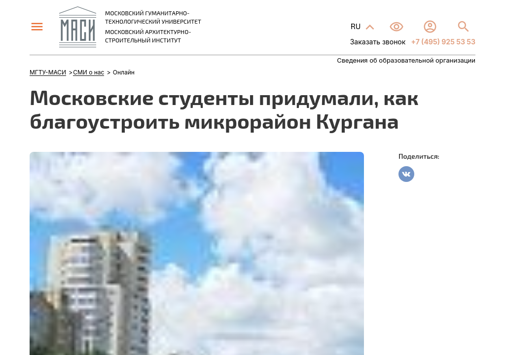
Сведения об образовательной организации (406, 60)
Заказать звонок (378, 41)
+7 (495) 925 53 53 (442, 41)
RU (356, 26)
